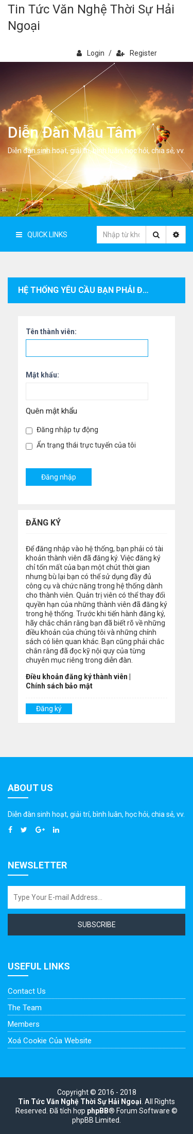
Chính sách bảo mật (59, 686)
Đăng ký (49, 708)
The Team (25, 1007)
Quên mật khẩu (51, 411)
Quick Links (41, 235)
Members (24, 1024)
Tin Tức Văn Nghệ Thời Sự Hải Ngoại (91, 17)
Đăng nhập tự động (62, 429)
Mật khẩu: (42, 375)
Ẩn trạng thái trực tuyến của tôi (81, 445)
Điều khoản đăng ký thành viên (77, 676)
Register (136, 53)
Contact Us (27, 991)
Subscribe (97, 925)
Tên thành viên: (51, 331)
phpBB (98, 1111)
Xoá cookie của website (50, 1040)
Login (90, 53)
